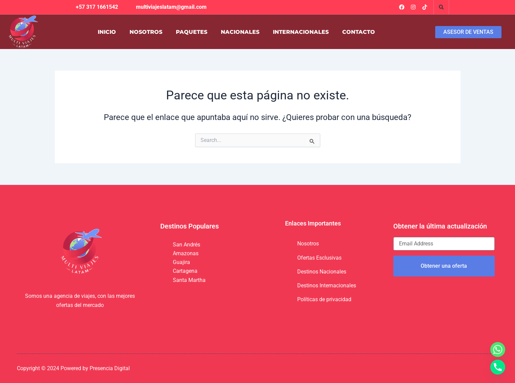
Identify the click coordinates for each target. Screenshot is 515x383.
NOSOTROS (146, 32)
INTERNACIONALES (301, 32)
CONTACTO (358, 32)
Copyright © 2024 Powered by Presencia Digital (73, 368)
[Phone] (497, 367)
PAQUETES (191, 32)
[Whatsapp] (497, 349)
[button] (441, 7)
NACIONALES (240, 32)
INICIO (107, 32)
